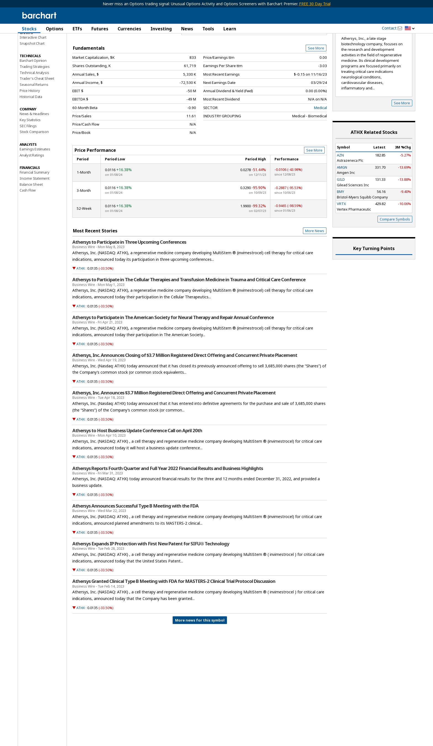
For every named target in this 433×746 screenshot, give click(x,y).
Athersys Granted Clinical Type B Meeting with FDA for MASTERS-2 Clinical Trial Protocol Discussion (173, 611)
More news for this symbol (200, 649)
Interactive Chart (33, 66)
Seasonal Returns (34, 113)
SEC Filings (28, 155)
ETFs (77, 29)
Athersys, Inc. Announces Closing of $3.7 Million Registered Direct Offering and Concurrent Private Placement (184, 384)
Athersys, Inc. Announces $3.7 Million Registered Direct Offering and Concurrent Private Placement (174, 422)
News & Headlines (34, 143)
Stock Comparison (34, 161)
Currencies (129, 29)
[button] (409, 28)
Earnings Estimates (35, 178)
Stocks (29, 29)
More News (314, 260)
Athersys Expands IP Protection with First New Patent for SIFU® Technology (150, 573)
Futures (99, 29)
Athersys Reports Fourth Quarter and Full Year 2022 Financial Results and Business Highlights (167, 497)
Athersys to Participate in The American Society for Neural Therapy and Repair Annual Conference (173, 346)
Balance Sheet (31, 213)
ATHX (80, 298)
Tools (208, 29)
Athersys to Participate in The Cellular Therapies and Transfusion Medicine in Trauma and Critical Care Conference (188, 309)
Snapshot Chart (32, 72)
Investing (161, 29)
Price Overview (33, 43)
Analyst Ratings (32, 184)
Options (54, 29)
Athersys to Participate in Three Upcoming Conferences (129, 271)
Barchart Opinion (33, 89)
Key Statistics (30, 149)
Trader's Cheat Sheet (37, 107)
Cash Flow (28, 219)
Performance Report (36, 49)
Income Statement (34, 207)
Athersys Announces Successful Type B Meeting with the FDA (135, 535)
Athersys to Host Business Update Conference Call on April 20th (137, 460)
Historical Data (31, 125)
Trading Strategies (34, 95)
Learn (229, 29)
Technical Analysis (34, 101)
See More (316, 77)
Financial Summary (34, 201)
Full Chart (314, 57)
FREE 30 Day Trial (315, 3)
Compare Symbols (395, 248)
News (187, 29)
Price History (30, 119)
